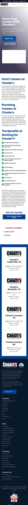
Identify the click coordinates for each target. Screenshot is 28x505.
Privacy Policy (12, 488)
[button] (23, 1)
